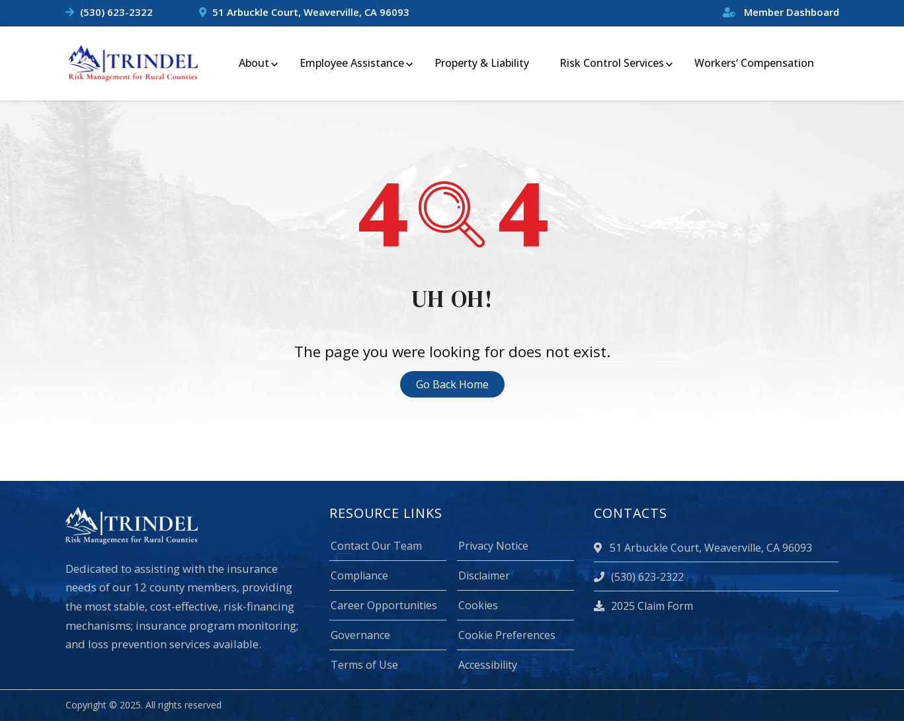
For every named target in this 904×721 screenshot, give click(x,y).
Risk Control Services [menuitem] (611, 63)
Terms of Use (364, 664)
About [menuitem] (254, 63)
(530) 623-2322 (116, 12)
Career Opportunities (384, 605)
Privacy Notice (493, 545)
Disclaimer (484, 575)
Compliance (359, 575)
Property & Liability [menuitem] (481, 63)
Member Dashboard (781, 12)
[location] (600, 548)
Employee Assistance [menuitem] (352, 63)
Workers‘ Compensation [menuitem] (754, 63)
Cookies (478, 605)
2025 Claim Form (643, 606)
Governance (360, 635)
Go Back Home (452, 384)
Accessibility (487, 664)
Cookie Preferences (506, 635)
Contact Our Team (376, 545)
